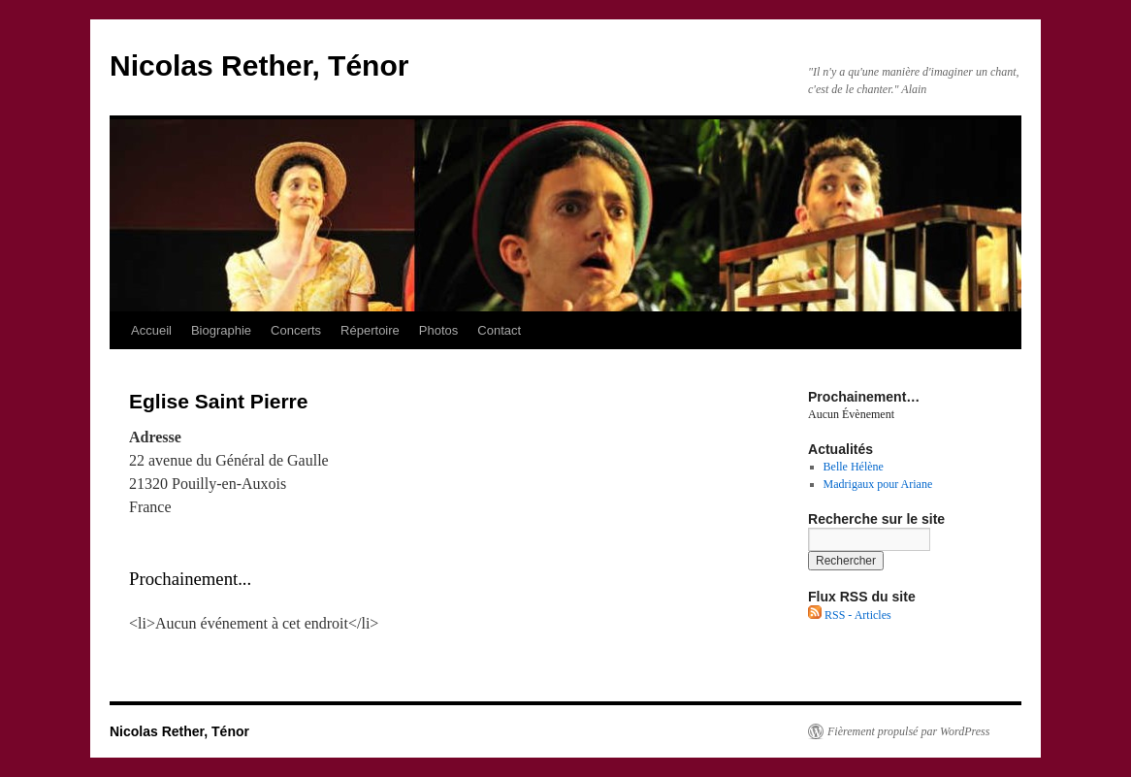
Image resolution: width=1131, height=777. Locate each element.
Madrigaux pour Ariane (878, 484)
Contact (499, 330)
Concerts (296, 330)
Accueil (151, 330)
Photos (438, 330)
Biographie (221, 330)
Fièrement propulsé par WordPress (908, 731)
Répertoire (370, 330)
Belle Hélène (854, 466)
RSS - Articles (849, 615)
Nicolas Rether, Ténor (259, 65)
